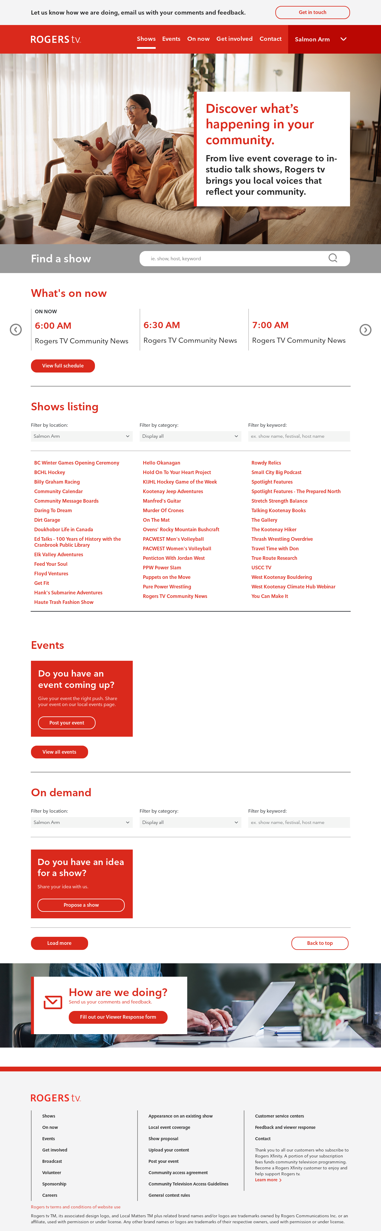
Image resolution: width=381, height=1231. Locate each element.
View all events (59, 752)
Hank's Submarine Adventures (68, 593)
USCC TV (261, 568)
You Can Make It (270, 596)
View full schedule (63, 366)
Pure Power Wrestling (167, 587)
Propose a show (81, 905)
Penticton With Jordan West (174, 558)
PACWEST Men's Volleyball (173, 539)
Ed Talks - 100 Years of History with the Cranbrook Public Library (77, 542)
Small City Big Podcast (277, 472)
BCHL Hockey (49, 472)
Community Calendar (58, 491)
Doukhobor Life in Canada (63, 529)
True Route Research (274, 558)
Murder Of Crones (163, 510)
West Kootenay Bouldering (282, 577)
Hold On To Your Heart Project (177, 472)
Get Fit (41, 583)
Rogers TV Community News (82, 340)
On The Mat (156, 520)
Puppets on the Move (166, 577)
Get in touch (313, 12)
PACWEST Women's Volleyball (177, 548)
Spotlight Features (272, 482)
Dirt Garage (47, 520)
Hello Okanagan (161, 463)
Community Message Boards (66, 501)
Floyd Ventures (51, 573)
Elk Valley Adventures (58, 554)
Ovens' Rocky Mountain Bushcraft (181, 529)
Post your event (66, 723)
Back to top (320, 943)
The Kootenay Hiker (274, 529)
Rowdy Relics (266, 463)
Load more (59, 943)
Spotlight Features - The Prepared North (296, 491)
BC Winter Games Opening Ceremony (76, 463)
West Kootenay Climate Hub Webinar (293, 587)
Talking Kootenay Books (279, 510)
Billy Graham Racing (57, 482)
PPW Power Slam (162, 568)
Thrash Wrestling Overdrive (282, 539)
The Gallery (264, 520)
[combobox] (239, 258)
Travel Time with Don (275, 548)
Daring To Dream (53, 510)
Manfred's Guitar (162, 501)
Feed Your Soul (51, 564)
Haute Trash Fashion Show (63, 602)
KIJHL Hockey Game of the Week (180, 482)
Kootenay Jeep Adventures (173, 491)
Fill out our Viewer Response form (118, 1017)
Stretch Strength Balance (279, 501)
